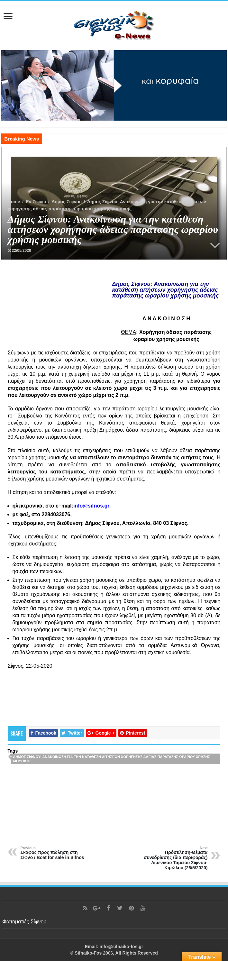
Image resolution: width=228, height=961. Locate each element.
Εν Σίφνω (36, 201)
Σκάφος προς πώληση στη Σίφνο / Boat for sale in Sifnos (54, 853)
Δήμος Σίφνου (66, 201)
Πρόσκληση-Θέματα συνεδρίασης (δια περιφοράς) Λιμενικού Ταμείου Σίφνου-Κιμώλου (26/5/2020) (174, 858)
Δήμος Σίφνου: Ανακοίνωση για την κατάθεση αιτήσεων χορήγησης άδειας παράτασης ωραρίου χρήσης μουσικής (111, 759)
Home (14, 201)
